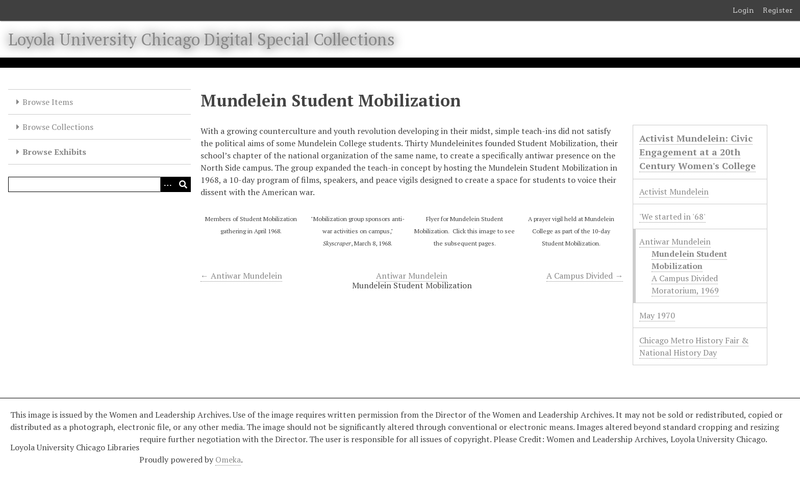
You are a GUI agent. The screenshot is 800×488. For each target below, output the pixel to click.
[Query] (99, 184)
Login (743, 10)
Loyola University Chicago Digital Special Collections (201, 39)
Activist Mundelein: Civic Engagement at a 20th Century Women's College (697, 152)
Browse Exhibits (54, 151)
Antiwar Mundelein (411, 275)
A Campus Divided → (584, 275)
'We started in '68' (672, 216)
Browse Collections (57, 126)
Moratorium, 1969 (685, 290)
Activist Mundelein (674, 191)
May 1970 (657, 315)
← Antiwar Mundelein (241, 275)
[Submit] (183, 184)
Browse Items (47, 101)
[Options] (168, 184)
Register (778, 10)
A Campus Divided (685, 278)
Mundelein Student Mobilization (689, 260)
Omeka (228, 459)
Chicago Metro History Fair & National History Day (693, 346)
